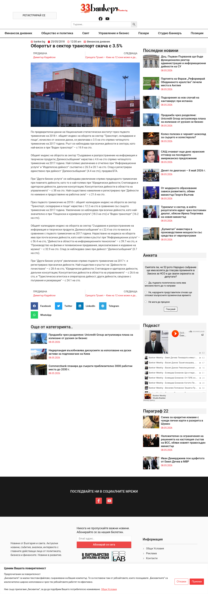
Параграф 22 (155, 411)
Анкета (150, 255)
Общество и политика (57, 33)
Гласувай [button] (171, 309)
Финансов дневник (18, 33)
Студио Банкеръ (170, 33)
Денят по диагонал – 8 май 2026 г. (183, 170)
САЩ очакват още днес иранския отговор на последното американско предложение (182, 155)
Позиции (197, 33)
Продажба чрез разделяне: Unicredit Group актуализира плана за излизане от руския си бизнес (183, 118)
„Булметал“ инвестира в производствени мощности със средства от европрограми (181, 232)
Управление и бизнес (113, 33)
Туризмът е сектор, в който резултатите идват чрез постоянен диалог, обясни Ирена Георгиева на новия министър (183, 211)
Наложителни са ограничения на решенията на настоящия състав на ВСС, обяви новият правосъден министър (183, 440)
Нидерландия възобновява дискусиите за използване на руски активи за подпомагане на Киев (90, 352)
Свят (85, 33)
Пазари (143, 33)
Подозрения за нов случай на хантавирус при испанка (180, 99)
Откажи (181, 581)
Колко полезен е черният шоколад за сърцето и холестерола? (183, 135)
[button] (42, 306)
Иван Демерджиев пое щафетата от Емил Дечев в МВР (182, 460)
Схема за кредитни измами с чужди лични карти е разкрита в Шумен (182, 421)
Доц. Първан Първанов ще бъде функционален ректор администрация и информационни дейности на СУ (183, 61)
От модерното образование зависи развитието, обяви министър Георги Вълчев (179, 191)
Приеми (197, 581)
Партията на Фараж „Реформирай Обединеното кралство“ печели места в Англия (183, 82)
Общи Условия (109, 589)
